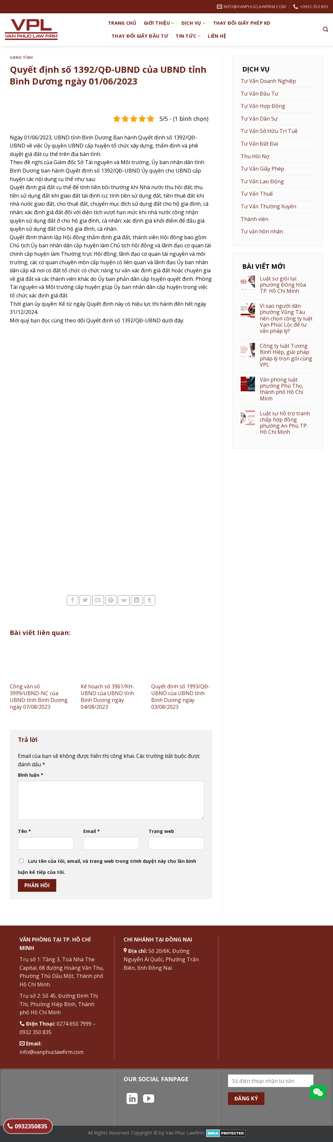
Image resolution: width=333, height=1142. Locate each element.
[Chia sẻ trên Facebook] (72, 600)
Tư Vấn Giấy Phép (262, 168)
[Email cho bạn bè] (98, 600)
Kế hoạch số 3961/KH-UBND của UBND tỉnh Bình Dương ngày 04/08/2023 (107, 696)
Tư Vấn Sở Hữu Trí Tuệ (269, 131)
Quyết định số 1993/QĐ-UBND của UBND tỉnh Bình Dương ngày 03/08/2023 (180, 696)
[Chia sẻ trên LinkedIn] (136, 600)
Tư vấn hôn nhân (262, 231)
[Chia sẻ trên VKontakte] (124, 600)
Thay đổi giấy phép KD (242, 23)
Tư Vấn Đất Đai (259, 143)
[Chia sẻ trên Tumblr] (149, 600)
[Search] (325, 29)
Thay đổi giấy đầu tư (140, 36)
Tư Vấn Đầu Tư (259, 93)
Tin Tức (188, 36)
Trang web (161, 831)
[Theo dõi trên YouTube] (148, 1099)
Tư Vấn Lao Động (262, 181)
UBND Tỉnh (21, 57)
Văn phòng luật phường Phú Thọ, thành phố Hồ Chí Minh (281, 389)
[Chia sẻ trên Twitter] (85, 600)
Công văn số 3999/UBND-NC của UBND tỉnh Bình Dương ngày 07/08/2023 (39, 696)
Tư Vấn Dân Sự (259, 118)
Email (91, 831)
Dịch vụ (193, 23)
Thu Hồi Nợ (255, 156)
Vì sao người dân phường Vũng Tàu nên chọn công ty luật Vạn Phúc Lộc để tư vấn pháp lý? (286, 318)
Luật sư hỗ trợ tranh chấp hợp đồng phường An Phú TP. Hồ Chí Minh (285, 422)
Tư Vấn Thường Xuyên (268, 206)
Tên (24, 831)
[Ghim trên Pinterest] (111, 600)
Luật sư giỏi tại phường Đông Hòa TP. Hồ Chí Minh (283, 285)
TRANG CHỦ (122, 23)
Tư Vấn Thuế (257, 193)
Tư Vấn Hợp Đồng (263, 106)
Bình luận (30, 775)
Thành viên (254, 219)
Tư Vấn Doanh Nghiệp (268, 80)
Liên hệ (217, 36)
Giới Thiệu (159, 23)
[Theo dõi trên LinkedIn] (132, 1099)
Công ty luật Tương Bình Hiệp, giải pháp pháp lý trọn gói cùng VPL (286, 355)
